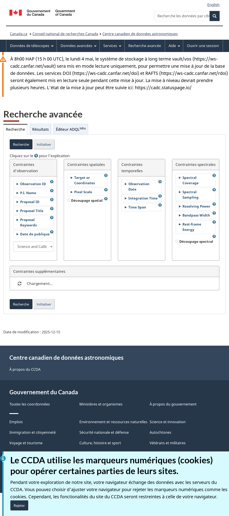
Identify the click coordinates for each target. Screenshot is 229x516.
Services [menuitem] (112, 45)
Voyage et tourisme (25, 442)
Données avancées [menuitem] (79, 45)
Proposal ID (29, 201)
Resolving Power (196, 206)
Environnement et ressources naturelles (113, 421)
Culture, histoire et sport (100, 442)
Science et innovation (168, 421)
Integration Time (143, 198)
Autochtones (160, 432)
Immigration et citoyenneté (32, 432)
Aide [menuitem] (174, 45)
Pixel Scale (83, 192)
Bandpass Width (196, 215)
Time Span (137, 207)
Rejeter (19, 505)
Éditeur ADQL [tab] (71, 129)
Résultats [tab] (40, 129)
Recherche (21, 144)
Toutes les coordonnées (29, 404)
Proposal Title (31, 210)
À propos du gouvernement (173, 404)
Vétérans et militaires (168, 442)
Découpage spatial (85, 200)
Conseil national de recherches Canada (65, 33)
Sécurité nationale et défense (104, 432)
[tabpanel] (114, 224)
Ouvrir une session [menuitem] (203, 45)
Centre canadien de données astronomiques (140, 33)
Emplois (16, 421)
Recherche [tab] (15, 129)
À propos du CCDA (24, 369)
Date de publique (35, 234)
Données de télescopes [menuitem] (32, 45)
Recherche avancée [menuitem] (144, 45)
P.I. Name (28, 193)
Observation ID (33, 184)
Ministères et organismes (101, 404)
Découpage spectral (194, 241)
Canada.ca (18, 33)
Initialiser (44, 144)
